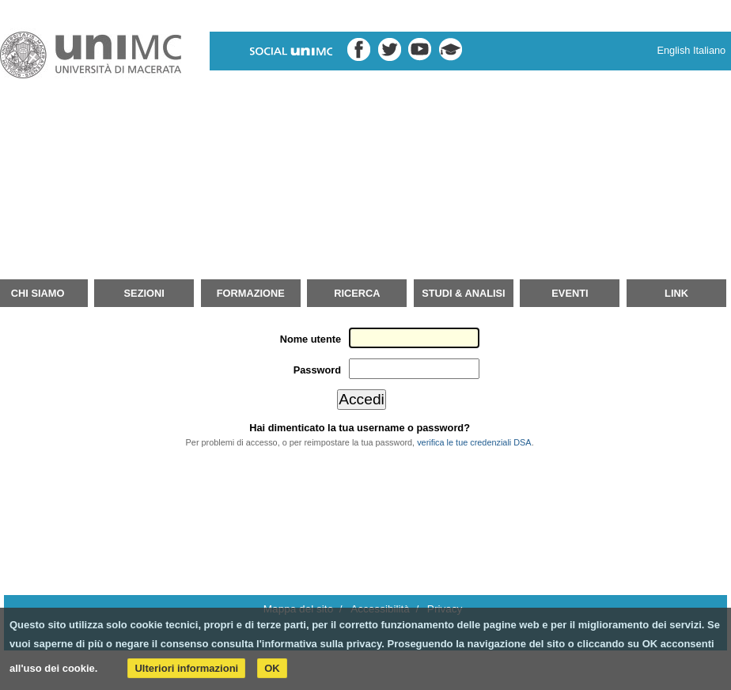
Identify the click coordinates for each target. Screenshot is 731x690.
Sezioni (144, 293)
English (673, 50)
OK (272, 668)
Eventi (569, 293)
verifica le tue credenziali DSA (474, 442)
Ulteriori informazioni (186, 668)
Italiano (709, 50)
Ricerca (357, 293)
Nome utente (311, 339)
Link (676, 293)
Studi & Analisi (463, 293)
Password (317, 370)
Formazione (251, 293)
